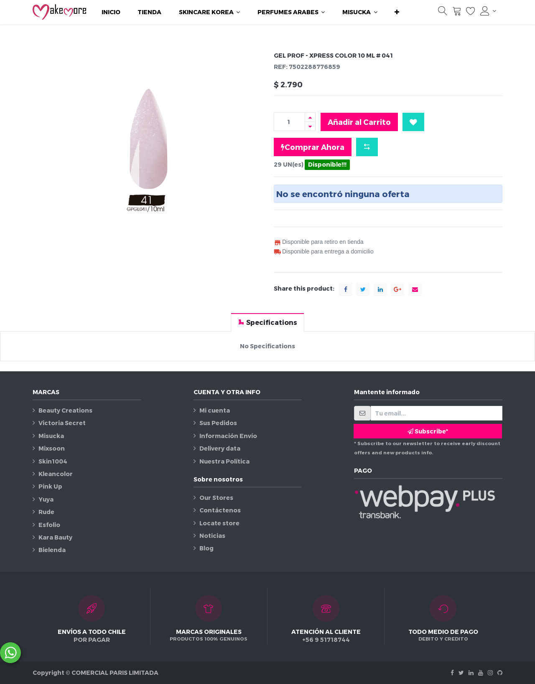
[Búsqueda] (442, 13)
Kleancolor (55, 473)
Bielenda (52, 549)
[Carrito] (456, 13)
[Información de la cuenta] (488, 10)
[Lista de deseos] (470, 13)
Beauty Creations (65, 410)
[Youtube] (480, 672)
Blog (206, 548)
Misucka (51, 435)
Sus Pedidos (218, 422)
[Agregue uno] (310, 117)
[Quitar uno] (310, 126)
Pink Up (50, 486)
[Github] (499, 672)
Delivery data (219, 448)
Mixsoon (51, 448)
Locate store (219, 523)
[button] (397, 12)
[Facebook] (452, 672)
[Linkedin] (471, 672)
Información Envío (228, 435)
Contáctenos (220, 510)
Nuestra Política (224, 461)
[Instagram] (490, 672)
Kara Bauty (55, 537)
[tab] (267, 322)
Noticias (212, 535)
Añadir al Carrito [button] (359, 121)
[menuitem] (111, 12)
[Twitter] (461, 672)
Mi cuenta (214, 410)
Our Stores (216, 497)
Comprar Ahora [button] (312, 147)
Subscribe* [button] (428, 431)
